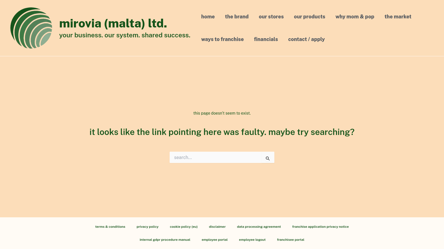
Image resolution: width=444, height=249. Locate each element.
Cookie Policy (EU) (184, 227)
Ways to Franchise (222, 39)
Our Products (309, 17)
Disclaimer (217, 227)
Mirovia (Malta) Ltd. (113, 23)
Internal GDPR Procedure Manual (165, 240)
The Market (398, 17)
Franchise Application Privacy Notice (320, 227)
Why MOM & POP (355, 17)
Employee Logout (252, 240)
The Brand (237, 17)
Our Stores (271, 17)
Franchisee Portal (290, 240)
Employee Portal (215, 240)
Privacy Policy (147, 227)
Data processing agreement (259, 227)
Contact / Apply (306, 39)
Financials (266, 39)
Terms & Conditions (110, 227)
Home (208, 17)
